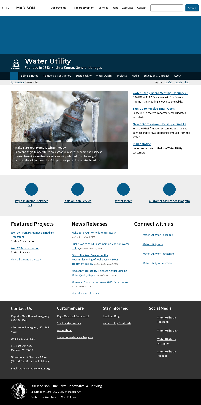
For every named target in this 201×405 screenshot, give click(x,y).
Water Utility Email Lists (117, 323)
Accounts (127, 7)
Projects (122, 75)
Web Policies (68, 397)
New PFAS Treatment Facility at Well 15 (159, 124)
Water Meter (123, 201)
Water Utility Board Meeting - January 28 (160, 93)
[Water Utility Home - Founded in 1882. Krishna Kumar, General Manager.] (56, 63)
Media (135, 75)
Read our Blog (111, 316)
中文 (187, 82)
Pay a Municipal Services (31, 203)
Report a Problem (84, 7)
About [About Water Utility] (177, 75)
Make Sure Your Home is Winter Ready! (94, 232)
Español (168, 82)
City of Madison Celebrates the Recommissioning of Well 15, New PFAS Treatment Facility (95, 259)
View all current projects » (26, 259)
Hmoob (178, 82)
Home (14, 76)
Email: (30, 368)
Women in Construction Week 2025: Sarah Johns (100, 282)
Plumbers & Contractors (57, 75)
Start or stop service (69, 323)
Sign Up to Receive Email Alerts (154, 108)
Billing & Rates (29, 75)
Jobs (115, 7)
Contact (141, 7)
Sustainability (84, 75)
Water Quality (104, 75)
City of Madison (17, 82)
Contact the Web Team (43, 397)
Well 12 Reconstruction (25, 248)
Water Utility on (160, 235)
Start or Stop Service (77, 201)
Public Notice (142, 144)
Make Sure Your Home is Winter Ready (40, 147)
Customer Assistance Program (169, 201)
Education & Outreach (156, 75)
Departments (60, 8)
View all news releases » (85, 293)
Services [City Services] (103, 7)
